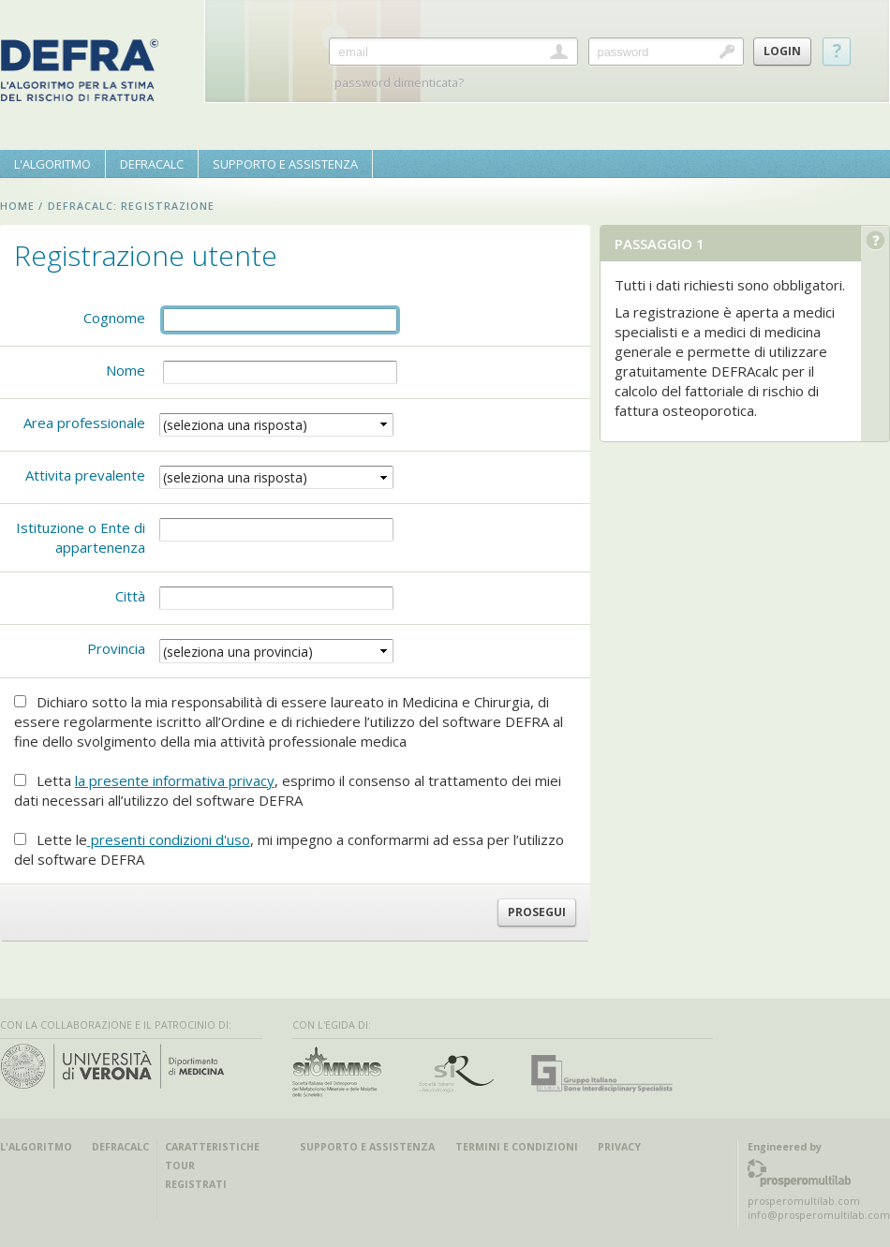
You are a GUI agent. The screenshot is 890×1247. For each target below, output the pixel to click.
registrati (196, 1184)
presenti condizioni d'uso (168, 839)
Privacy (619, 1146)
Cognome (114, 317)
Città (130, 595)
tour (180, 1165)
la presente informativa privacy (174, 780)
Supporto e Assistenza (367, 1146)
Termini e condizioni (516, 1146)
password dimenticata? (399, 82)
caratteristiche (212, 1146)
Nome (125, 370)
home (17, 206)
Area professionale (84, 422)
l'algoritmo (36, 1146)
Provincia (116, 648)
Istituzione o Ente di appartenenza (80, 537)
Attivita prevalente (85, 475)
